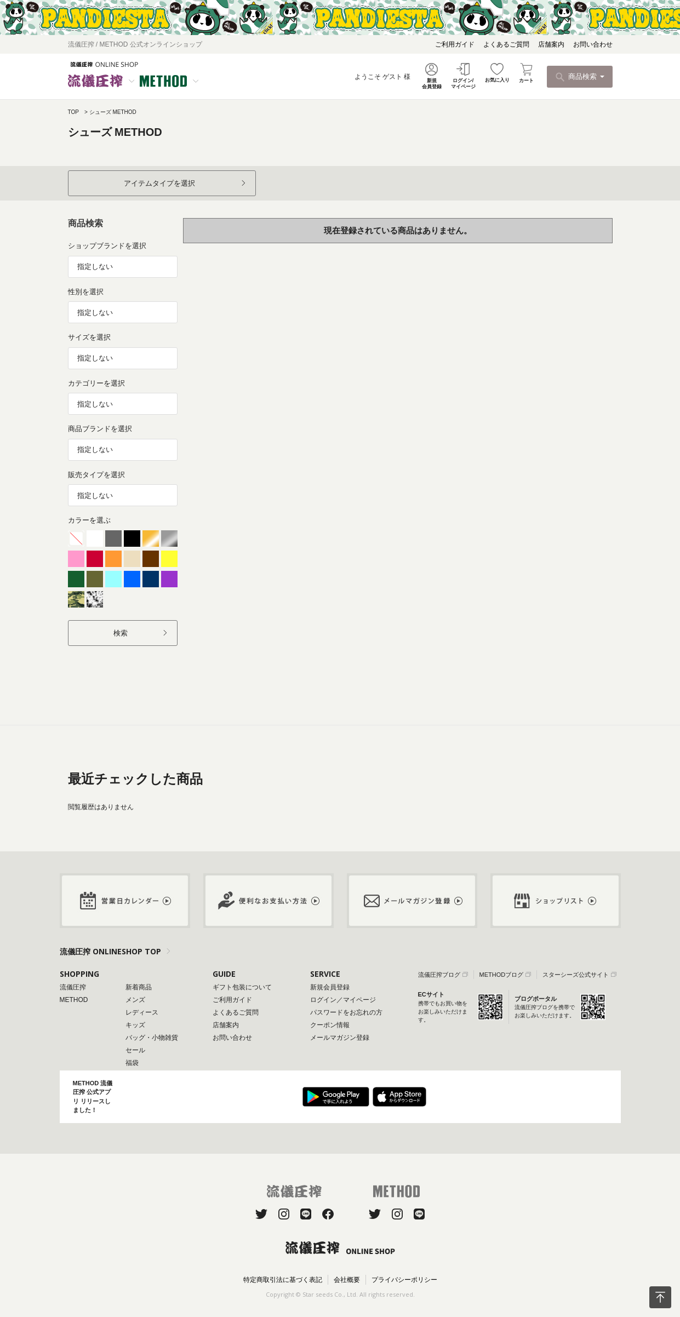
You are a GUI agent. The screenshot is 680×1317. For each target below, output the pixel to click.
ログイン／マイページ (343, 1000)
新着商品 (138, 987)
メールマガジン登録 (339, 1037)
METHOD (74, 1000)
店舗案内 (551, 44)
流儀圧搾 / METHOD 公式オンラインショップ (135, 44)
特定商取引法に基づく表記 (282, 1280)
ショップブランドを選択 (107, 246)
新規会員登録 (330, 987)
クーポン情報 (330, 1025)
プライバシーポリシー (404, 1280)
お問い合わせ (593, 44)
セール (135, 1050)
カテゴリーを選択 (96, 383)
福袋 (132, 1063)
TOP (73, 112)
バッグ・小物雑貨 (151, 1037)
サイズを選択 (89, 337)
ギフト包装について (242, 987)
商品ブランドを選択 (100, 429)
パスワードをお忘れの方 (346, 1012)
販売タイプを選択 (96, 475)
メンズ (135, 1000)
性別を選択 (86, 292)
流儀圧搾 (73, 987)
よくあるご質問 (506, 44)
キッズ (135, 1025)
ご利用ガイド (455, 44)
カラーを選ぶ (89, 520)
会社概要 (347, 1280)
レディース (141, 1012)
